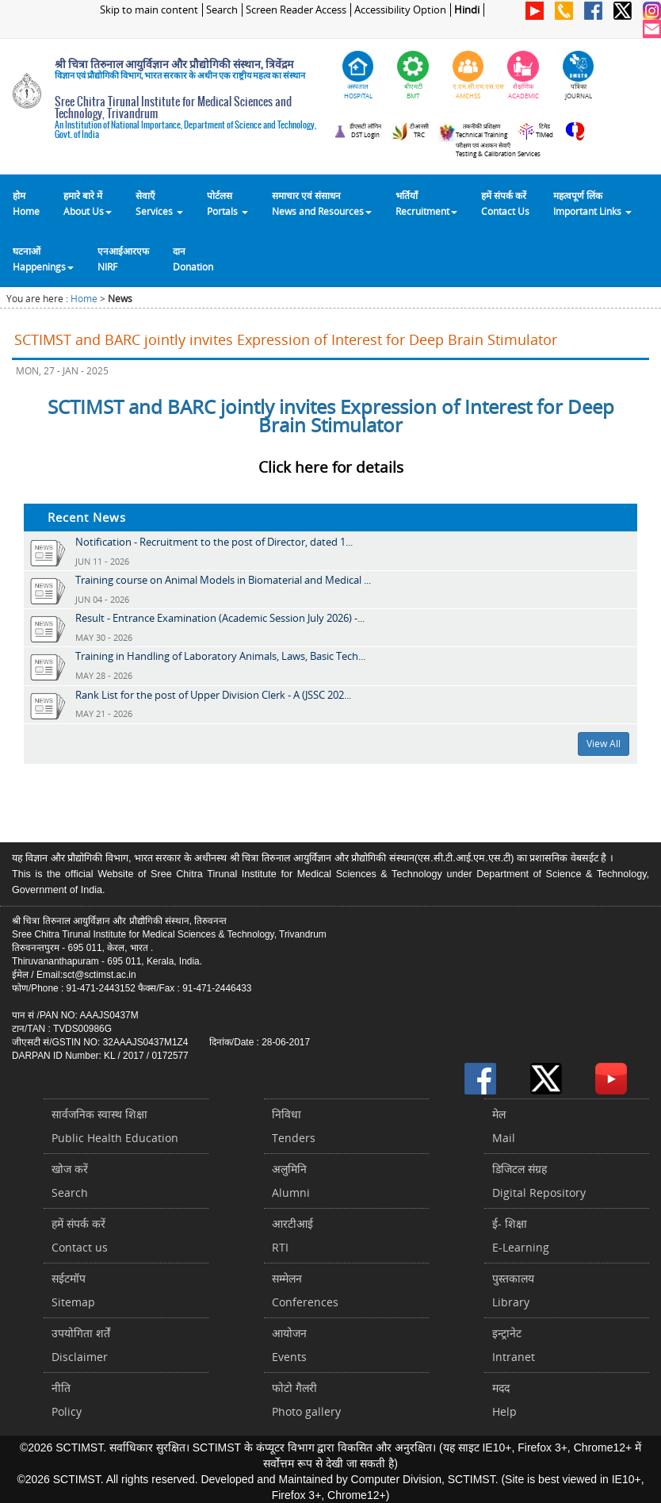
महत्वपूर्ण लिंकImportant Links (592, 203)
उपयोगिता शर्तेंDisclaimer (81, 1344)
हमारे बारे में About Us (87, 203)
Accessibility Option (400, 10)
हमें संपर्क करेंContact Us (505, 203)
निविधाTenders (293, 1125)
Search (222, 10)
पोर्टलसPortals (227, 203)
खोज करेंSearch (70, 1180)
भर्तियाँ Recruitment (426, 203)
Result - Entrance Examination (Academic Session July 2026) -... (220, 618)
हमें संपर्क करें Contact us (80, 1235)
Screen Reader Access (296, 10)
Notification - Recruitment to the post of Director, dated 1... (214, 542)
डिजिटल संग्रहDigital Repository (539, 1180)
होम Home (26, 203)
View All (603, 743)
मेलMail (503, 1125)
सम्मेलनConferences (305, 1290)
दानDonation (193, 258)
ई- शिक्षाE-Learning (520, 1235)
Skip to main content (149, 10)
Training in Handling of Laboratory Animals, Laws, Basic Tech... (220, 656)
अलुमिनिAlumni (291, 1180)
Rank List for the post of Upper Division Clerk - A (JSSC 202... (213, 695)
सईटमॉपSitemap (73, 1290)
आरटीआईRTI (292, 1235)
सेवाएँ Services (159, 203)
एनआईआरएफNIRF (123, 258)
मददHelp (504, 1399)
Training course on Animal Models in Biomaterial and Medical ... (223, 580)
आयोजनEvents (289, 1344)
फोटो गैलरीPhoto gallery (306, 1399)
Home (84, 298)
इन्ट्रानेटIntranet (513, 1344)
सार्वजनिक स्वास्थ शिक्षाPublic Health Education (115, 1125)
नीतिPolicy (67, 1399)
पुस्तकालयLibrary (513, 1290)
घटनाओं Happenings (43, 258)
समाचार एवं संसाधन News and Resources (322, 203)
